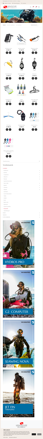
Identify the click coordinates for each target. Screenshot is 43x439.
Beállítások (39, 434)
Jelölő (21, 99)
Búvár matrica (34, 125)
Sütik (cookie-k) (5, 437)
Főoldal (4, 17)
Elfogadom (34, 434)
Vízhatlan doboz (21, 125)
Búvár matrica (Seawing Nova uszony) (8, 151)
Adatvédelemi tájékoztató (13, 437)
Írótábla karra (8, 99)
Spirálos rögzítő (21, 48)
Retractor (34, 74)
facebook (23, 3)
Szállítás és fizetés (7, 3)
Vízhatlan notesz (8, 48)
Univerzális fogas (34, 99)
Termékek (9, 17)
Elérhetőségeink (16, 3)
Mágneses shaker (34, 48)
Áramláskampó (8, 74)
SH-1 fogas (8, 125)
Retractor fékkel (21, 74)
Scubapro (14, 17)
